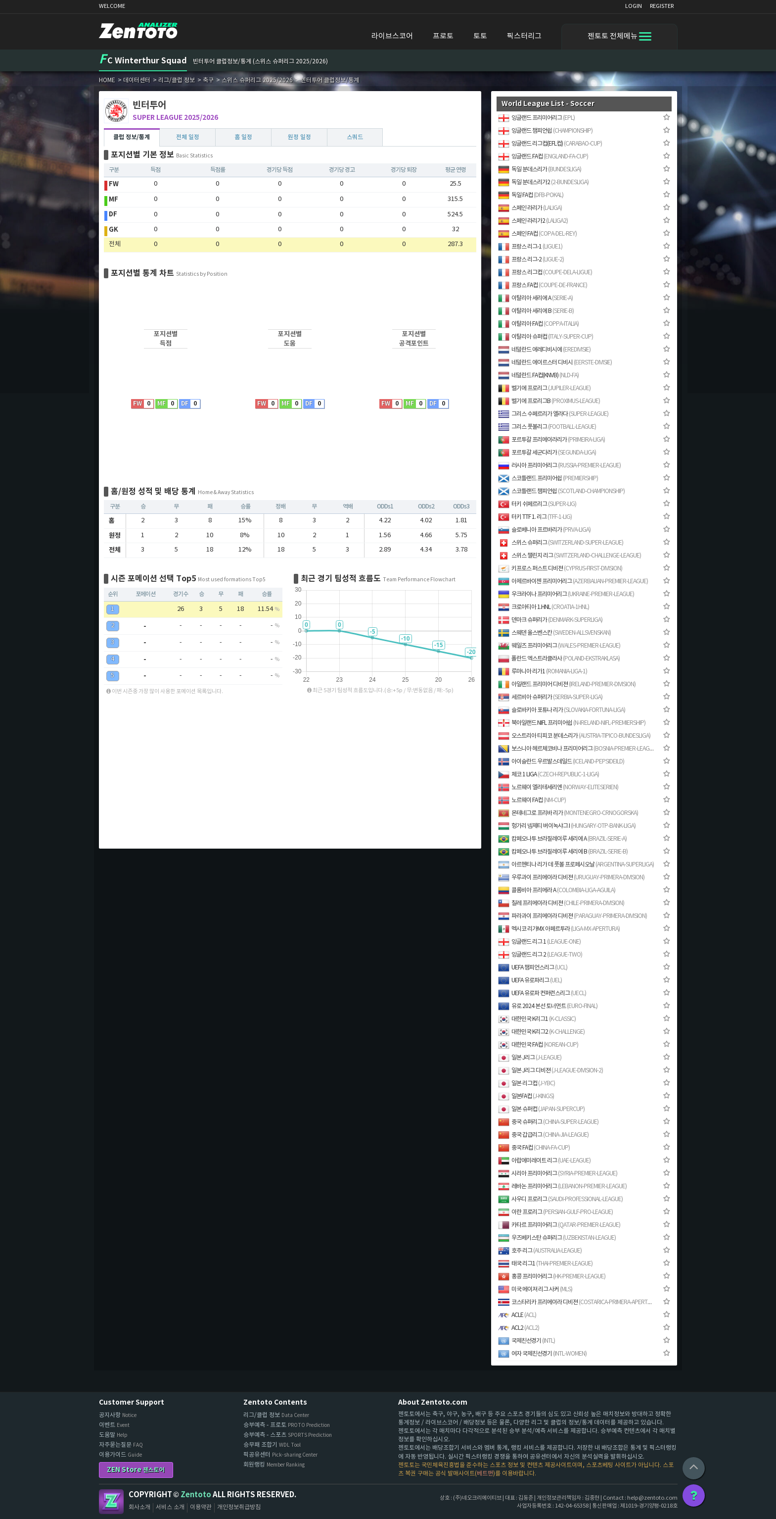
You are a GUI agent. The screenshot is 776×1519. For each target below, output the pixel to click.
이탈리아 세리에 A (535, 298)
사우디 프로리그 (560, 1199)
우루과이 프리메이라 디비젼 (571, 877)
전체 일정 (187, 137)
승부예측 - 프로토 (286, 1425)
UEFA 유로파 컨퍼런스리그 (542, 993)
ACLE (517, 1315)
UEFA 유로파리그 (530, 980)
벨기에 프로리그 (544, 388)
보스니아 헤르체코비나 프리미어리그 (576, 749)
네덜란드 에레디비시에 (544, 349)
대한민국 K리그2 (541, 1032)
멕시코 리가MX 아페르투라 (559, 929)
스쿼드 (355, 137)
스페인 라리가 (530, 208)
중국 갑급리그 (543, 1135)
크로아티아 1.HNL (543, 607)
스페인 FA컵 (537, 234)
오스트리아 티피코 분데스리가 (574, 736)
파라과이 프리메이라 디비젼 (572, 916)
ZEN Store (136, 1470)
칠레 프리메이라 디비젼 (561, 903)
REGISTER (662, 6)
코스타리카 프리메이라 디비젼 (576, 1302)
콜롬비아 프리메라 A (556, 890)
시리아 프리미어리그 (557, 1173)
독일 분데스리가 (539, 169)
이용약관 (201, 1507)
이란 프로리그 (555, 1212)
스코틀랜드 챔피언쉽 (561, 491)
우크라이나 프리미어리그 (566, 594)
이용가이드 (120, 1455)
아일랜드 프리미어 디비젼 (567, 684)
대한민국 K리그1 (537, 1019)
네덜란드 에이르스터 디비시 (555, 362)
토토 (480, 36)
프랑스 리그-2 (531, 259)
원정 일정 (299, 137)
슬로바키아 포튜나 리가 (561, 710)
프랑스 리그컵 (545, 272)
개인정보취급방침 (239, 1507)
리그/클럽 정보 (276, 1415)
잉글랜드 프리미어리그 (536, 118)
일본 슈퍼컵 (541, 1109)
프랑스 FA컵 (542, 285)
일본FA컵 (526, 1096)
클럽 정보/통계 (131, 137)
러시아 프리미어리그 (559, 465)
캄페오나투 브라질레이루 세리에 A (562, 839)
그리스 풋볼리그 (547, 427)
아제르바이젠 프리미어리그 (573, 581)
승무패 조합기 (272, 1445)
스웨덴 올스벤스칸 (554, 633)
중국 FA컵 (534, 1148)
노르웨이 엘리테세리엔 (558, 787)
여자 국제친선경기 (542, 1354)
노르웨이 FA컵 (532, 800)
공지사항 (118, 1415)
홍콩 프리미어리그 (551, 1276)
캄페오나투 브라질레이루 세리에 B (563, 852)
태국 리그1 (545, 1263)
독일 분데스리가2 (543, 182)
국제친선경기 (526, 1341)
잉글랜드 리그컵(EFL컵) (550, 144)
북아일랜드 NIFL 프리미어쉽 (571, 723)
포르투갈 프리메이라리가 (551, 440)
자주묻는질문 (121, 1445)
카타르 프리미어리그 (559, 1225)
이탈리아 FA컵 (538, 324)
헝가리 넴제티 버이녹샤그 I (567, 826)
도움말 (113, 1435)
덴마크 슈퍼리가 (550, 620)
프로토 (443, 36)
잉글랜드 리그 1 (539, 942)
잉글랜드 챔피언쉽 (545, 131)
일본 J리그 (529, 1057)
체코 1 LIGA (548, 774)
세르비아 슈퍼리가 (550, 697)
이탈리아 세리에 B (536, 311)
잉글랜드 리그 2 (540, 955)
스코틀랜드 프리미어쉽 (548, 478)
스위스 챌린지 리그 (569, 555)
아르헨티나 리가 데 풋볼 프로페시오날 (576, 864)
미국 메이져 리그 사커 (535, 1289)
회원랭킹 (274, 1465)
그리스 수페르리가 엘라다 (553, 414)
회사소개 (139, 1507)
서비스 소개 (170, 1507)
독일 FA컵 (530, 195)
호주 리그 (540, 1251)
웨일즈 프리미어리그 (559, 646)
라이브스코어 (392, 36)
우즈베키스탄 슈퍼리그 (557, 1238)
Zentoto (111, 1501)
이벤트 (114, 1425)
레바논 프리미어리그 (562, 1186)
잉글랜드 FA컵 (543, 156)
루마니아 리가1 (542, 671)
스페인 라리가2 (533, 221)
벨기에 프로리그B (549, 401)
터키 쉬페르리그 (537, 504)
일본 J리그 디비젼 (550, 1070)
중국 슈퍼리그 (548, 1122)
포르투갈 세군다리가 (547, 452)
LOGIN (633, 6)
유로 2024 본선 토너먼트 (547, 1006)
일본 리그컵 (526, 1083)
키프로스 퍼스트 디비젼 (560, 568)
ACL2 (518, 1328)
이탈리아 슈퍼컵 (545, 337)
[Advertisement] (44, 239)
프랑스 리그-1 (530, 247)
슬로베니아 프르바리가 (544, 530)
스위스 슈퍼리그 (560, 543)
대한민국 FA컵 (538, 1045)
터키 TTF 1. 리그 (535, 517)
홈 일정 (243, 137)
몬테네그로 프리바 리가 (568, 813)
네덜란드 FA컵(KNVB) (538, 375)
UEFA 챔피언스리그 (532, 967)
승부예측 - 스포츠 (287, 1435)
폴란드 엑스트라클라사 (559, 658)
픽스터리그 (524, 36)
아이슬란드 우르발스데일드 (561, 761)
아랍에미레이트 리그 (544, 1160)
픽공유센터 (280, 1455)
